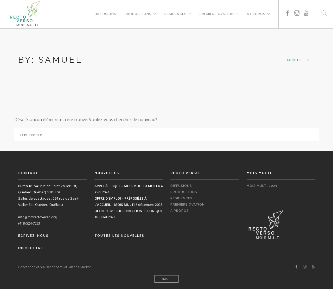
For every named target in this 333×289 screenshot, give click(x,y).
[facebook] (287, 7)
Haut (166, 279)
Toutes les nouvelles (119, 236)
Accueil (295, 60)
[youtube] (306, 7)
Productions (138, 13)
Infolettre (30, 248)
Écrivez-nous (33, 236)
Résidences (175, 13)
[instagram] (296, 7)
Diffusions (105, 13)
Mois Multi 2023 (262, 186)
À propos (256, 13)
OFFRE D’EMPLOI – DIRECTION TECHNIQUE (128, 210)
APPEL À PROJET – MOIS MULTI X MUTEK (127, 185)
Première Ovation (217, 13)
